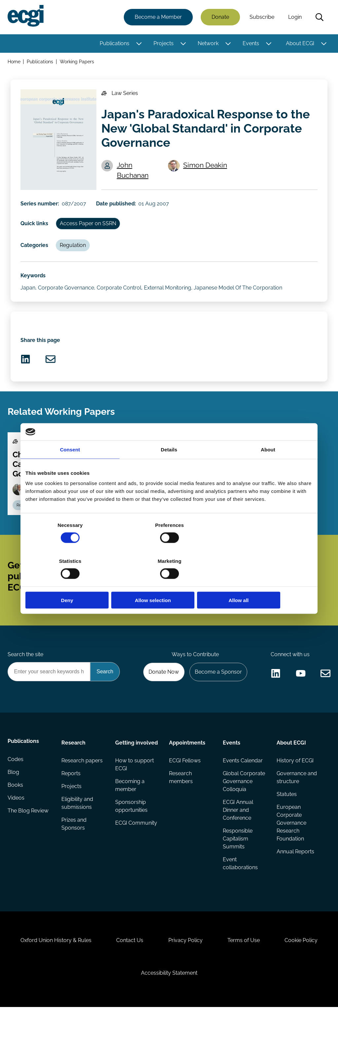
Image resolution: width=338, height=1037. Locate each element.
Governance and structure (296, 799)
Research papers (82, 782)
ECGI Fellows (185, 782)
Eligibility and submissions (77, 826)
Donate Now (162, 692)
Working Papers (77, 62)
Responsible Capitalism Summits (238, 861)
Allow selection (169, 582)
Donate (220, 17)
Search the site (26, 674)
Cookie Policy (304, 967)
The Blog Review (28, 835)
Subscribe (261, 17)
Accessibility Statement (169, 1001)
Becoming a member (130, 807)
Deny (72, 582)
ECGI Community (136, 845)
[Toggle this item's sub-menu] (138, 44)
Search (319, 17)
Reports (71, 795)
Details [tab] (169, 467)
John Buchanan (134, 173)
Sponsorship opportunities (131, 828)
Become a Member (158, 17)
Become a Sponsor (217, 692)
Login (294, 17)
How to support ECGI (134, 786)
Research (74, 764)
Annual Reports (295, 874)
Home (14, 62)
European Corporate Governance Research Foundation (291, 846)
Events (250, 44)
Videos (16, 822)
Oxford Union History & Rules (52, 967)
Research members (181, 799)
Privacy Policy (185, 967)
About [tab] (268, 467)
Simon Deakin (206, 168)
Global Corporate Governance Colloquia (244, 803)
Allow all (265, 582)
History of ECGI (294, 782)
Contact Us (128, 967)
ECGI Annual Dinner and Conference (238, 832)
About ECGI (300, 44)
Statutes (286, 816)
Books (15, 809)
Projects (163, 44)
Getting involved (136, 764)
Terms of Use (245, 967)
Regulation (74, 249)
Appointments (187, 764)
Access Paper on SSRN (89, 227)
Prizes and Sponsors (74, 847)
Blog (13, 795)
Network (207, 44)
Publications (114, 44)
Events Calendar (243, 782)
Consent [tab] (70, 467)
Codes (16, 782)
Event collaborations (240, 886)
